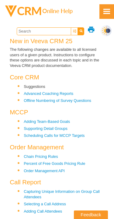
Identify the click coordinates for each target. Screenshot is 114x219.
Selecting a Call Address (45, 204)
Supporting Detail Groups (45, 128)
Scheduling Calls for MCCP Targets (54, 135)
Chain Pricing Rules (41, 156)
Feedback (91, 214)
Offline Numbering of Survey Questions (57, 100)
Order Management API (44, 171)
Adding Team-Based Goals (47, 121)
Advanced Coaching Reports (48, 93)
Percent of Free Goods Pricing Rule (54, 163)
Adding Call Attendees (43, 211)
